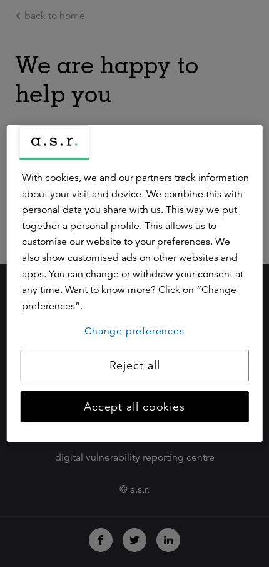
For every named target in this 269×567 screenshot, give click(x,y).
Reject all (134, 365)
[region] (135, 283)
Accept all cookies (134, 407)
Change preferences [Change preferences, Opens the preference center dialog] (134, 331)
